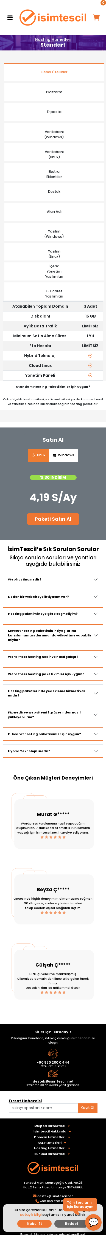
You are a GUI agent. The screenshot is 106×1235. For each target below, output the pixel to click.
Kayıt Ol (87, 1107)
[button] (93, 1222)
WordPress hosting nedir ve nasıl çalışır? (43, 657)
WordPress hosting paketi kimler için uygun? (46, 674)
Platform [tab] (54, 92)
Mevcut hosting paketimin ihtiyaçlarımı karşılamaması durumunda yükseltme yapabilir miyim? (50, 635)
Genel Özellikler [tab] (54, 72)
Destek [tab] (54, 191)
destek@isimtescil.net (53, 1081)
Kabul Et (34, 1223)
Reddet (71, 1223)
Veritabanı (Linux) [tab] (54, 154)
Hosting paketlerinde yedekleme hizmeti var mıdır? (46, 693)
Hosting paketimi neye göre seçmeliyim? (43, 613)
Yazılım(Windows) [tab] (54, 234)
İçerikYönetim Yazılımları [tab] (54, 271)
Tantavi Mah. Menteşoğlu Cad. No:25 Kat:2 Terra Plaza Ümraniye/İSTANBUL (53, 1184)
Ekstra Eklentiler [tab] (54, 174)
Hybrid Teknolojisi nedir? (29, 751)
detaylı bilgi (30, 1214)
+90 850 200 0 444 (53, 1062)
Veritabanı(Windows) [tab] (54, 134)
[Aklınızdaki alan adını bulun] (43, 1108)
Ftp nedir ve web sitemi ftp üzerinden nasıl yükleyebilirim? (44, 714)
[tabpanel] (53, 341)
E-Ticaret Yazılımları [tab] (54, 294)
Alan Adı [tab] (54, 211)
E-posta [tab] (54, 111)
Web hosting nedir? (24, 579)
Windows (63, 455)
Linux (38, 455)
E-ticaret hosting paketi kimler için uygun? (44, 734)
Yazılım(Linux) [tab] (54, 254)
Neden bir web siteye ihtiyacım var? (38, 596)
